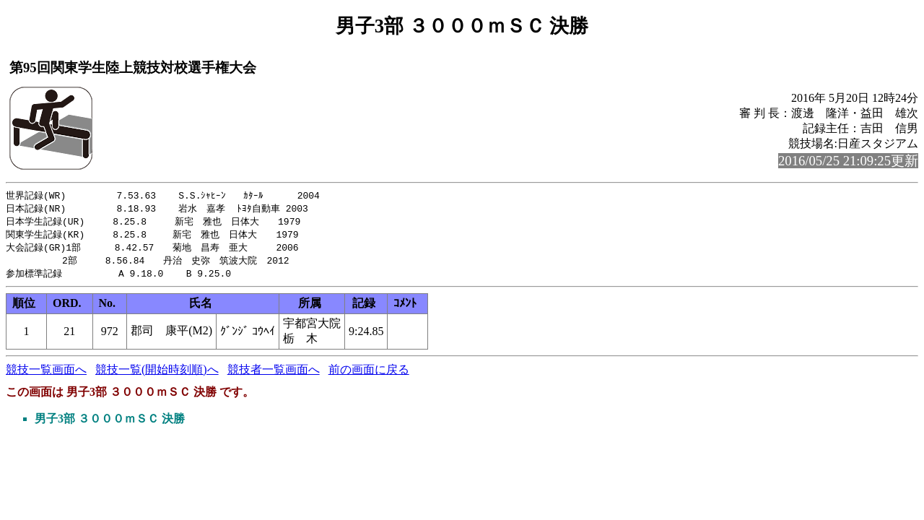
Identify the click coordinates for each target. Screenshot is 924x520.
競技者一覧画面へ (273, 374)
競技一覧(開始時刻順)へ (157, 374)
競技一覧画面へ (46, 374)
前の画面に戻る (368, 374)
